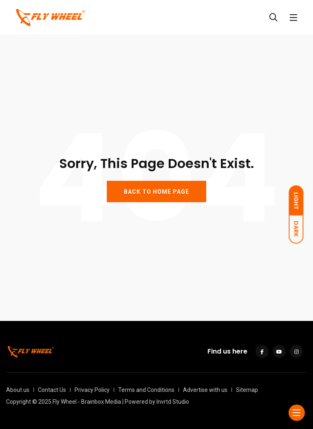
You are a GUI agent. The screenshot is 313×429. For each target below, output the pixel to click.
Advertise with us (205, 390)
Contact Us (52, 390)
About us (17, 390)
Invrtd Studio (172, 401)
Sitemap (247, 390)
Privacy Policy (92, 390)
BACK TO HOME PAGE (156, 191)
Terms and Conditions (146, 390)
